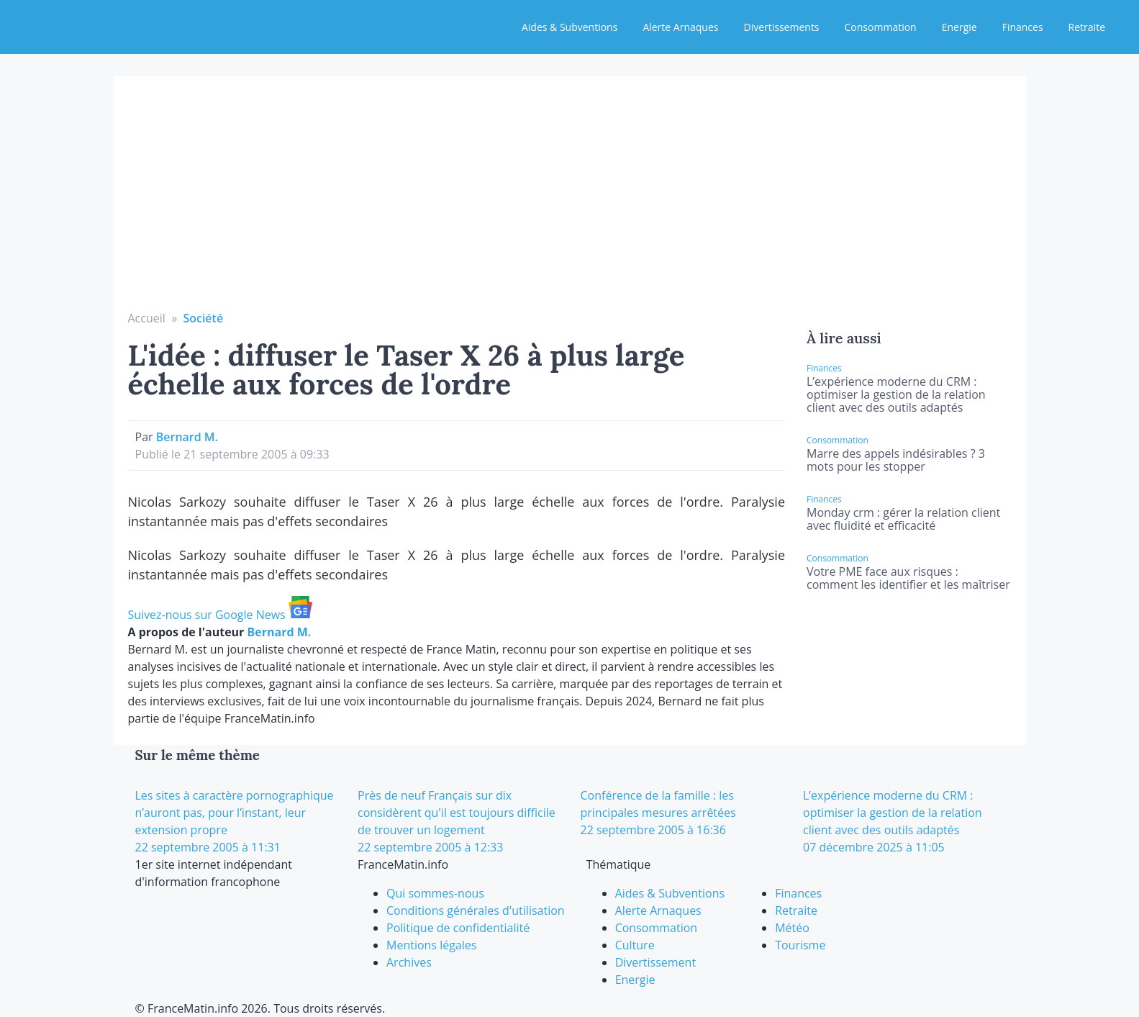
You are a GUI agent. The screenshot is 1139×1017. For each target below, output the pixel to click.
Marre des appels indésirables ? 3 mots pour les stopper (896, 460)
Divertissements (781, 27)
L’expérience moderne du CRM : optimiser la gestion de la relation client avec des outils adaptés (896, 394)
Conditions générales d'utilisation (475, 910)
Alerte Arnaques (680, 27)
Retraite (1086, 27)
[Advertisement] (570, 201)
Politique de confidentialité (458, 928)
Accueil (146, 318)
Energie (959, 27)
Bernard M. (187, 437)
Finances (1022, 27)
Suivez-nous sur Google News (220, 615)
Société (203, 318)
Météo (792, 928)
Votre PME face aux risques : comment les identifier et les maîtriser (908, 578)
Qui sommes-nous (435, 893)
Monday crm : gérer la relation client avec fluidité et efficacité (903, 519)
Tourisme (800, 945)
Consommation (881, 27)
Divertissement (655, 962)
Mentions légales (431, 945)
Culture (635, 945)
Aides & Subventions (569, 27)
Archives (409, 962)
